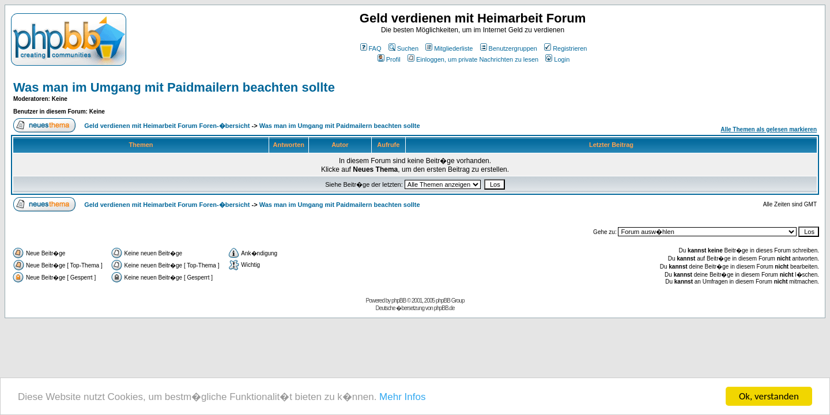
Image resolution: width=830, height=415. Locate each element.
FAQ (371, 48)
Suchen (403, 48)
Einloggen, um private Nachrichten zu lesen (473, 59)
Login (557, 59)
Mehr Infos (402, 396)
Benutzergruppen (508, 48)
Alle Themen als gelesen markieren (768, 129)
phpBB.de (444, 308)
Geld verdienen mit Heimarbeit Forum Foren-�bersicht (167, 125)
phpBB (398, 300)
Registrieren (565, 48)
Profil (389, 59)
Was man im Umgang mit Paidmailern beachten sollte (174, 87)
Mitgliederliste (449, 48)
